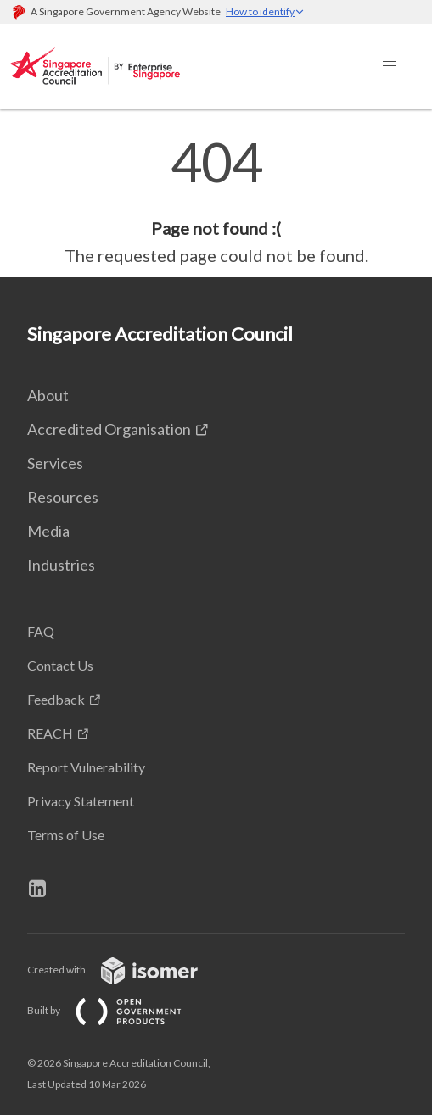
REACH (50, 733)
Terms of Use (65, 835)
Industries (61, 564)
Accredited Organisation (109, 429)
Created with (126, 969)
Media (48, 530)
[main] (216, 202)
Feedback (56, 699)
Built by (118, 1010)
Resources (62, 497)
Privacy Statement (80, 801)
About (48, 395)
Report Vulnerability (86, 767)
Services (55, 463)
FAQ (40, 631)
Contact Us (60, 665)
